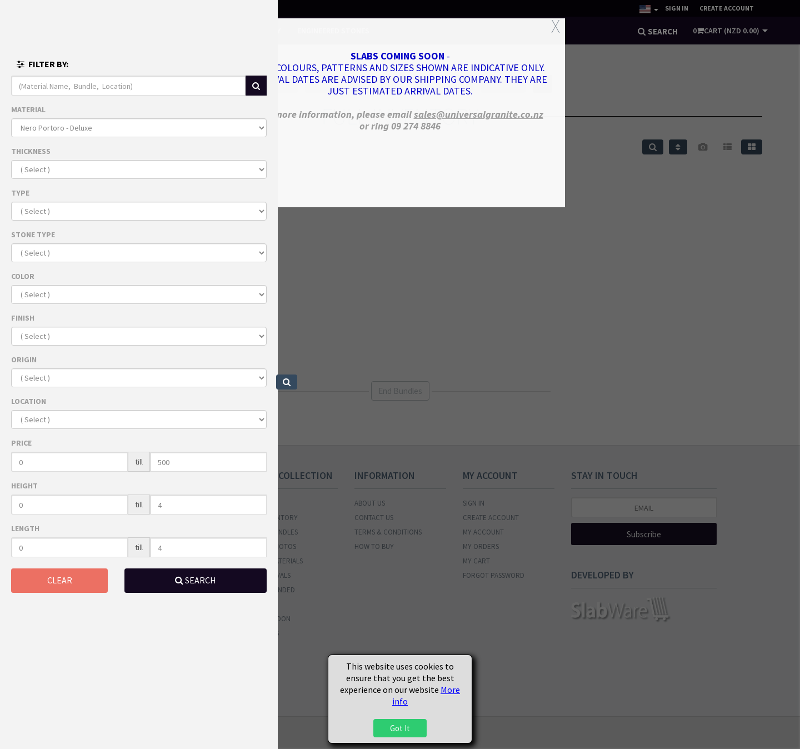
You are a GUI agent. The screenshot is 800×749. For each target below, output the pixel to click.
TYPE (20, 193)
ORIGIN (24, 359)
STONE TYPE (33, 234)
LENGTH (25, 528)
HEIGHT (24, 486)
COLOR (22, 276)
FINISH (22, 318)
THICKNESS (31, 151)
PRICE (21, 443)
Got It (400, 728)
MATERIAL (28, 109)
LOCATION (28, 401)
